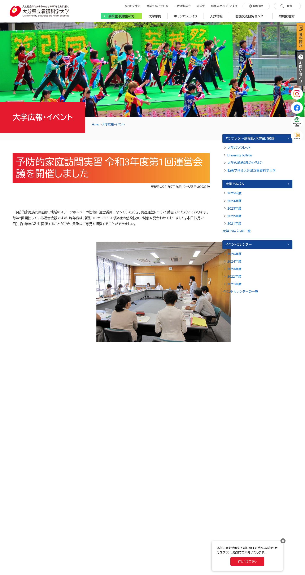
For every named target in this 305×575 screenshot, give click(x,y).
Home (96, 123)
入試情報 (216, 15)
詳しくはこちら (247, 561)
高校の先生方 (135, 5)
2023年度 (234, 207)
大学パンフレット (239, 147)
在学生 (202, 5)
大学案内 (155, 15)
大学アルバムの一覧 (237, 230)
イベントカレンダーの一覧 (241, 290)
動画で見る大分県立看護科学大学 (252, 169)
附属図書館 (287, 15)
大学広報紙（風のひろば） (245, 162)
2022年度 (234, 215)
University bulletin (240, 154)
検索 (289, 5)
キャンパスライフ (185, 15)
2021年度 (234, 222)
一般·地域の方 (184, 5)
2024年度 (234, 200)
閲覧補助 (258, 5)
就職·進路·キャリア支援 (224, 5)
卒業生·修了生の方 (159, 5)
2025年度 (234, 192)
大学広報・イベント (114, 123)
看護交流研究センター (250, 15)
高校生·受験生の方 (121, 15)
